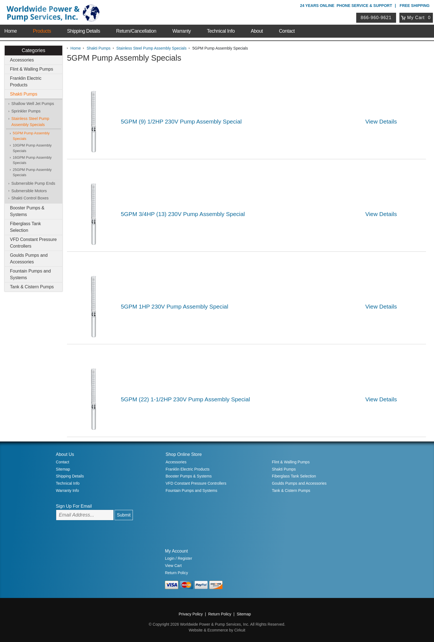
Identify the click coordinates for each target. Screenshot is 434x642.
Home (10, 31)
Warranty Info (67, 490)
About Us (65, 454)
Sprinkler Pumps (26, 111)
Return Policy (176, 573)
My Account (176, 551)
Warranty (181, 31)
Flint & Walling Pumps (31, 69)
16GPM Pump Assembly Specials (32, 160)
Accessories (22, 60)
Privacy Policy (191, 614)
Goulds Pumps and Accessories (29, 258)
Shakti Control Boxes (29, 198)
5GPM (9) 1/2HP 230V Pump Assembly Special (181, 121)
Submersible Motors (29, 191)
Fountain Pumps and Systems (30, 274)
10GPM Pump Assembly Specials (32, 148)
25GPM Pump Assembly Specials (32, 172)
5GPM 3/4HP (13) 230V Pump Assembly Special (183, 214)
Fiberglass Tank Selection (25, 227)
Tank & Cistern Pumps (32, 286)
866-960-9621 (376, 17)
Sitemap (63, 469)
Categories (33, 50)
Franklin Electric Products (26, 81)
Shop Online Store (184, 454)
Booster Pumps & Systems (27, 211)
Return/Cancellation (136, 31)
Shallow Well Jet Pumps (32, 103)
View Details (381, 121)
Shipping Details (83, 31)
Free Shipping (415, 5)
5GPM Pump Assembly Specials (31, 135)
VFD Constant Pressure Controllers (33, 242)
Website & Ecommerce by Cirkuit (217, 630)
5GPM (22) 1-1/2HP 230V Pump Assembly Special (185, 399)
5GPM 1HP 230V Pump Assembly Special (174, 306)
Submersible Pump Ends (33, 183)
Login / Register (178, 558)
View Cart (173, 565)
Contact (287, 31)
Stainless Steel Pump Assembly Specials (30, 121)
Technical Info (221, 31)
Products (42, 31)
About (257, 31)
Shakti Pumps (23, 94)
